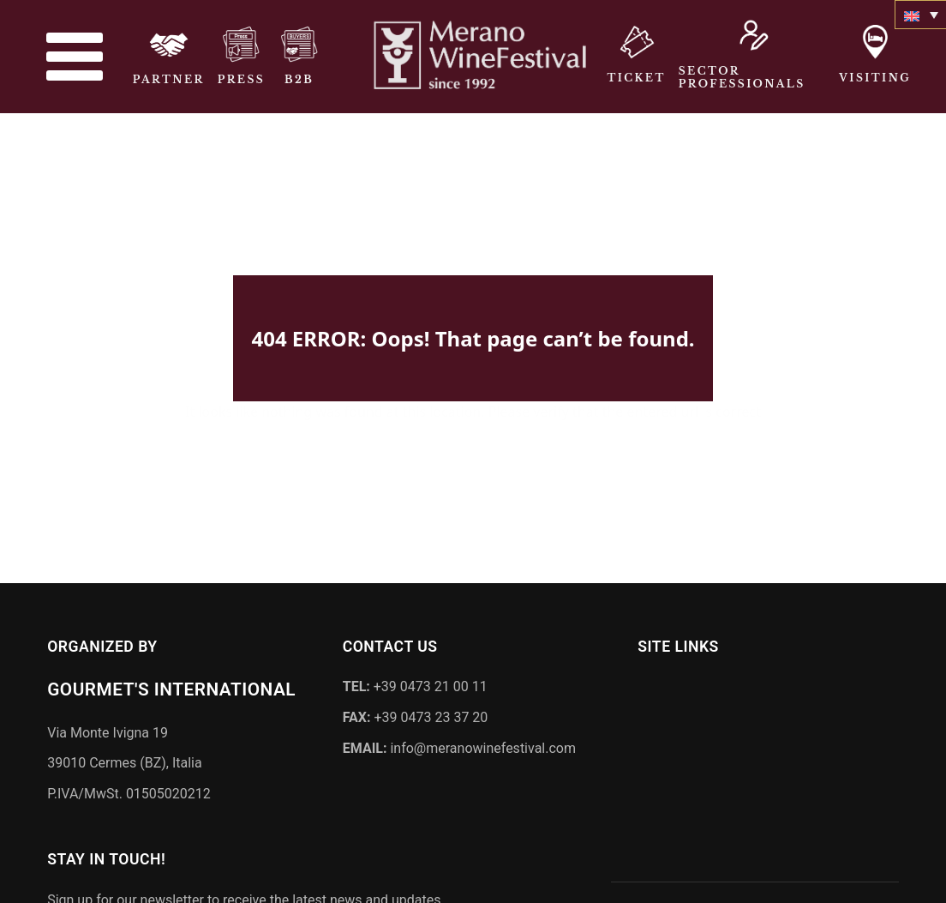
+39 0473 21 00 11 (415, 683)
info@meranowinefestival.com (459, 744)
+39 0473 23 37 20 (415, 714)
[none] (920, 14)
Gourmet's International (171, 686)
